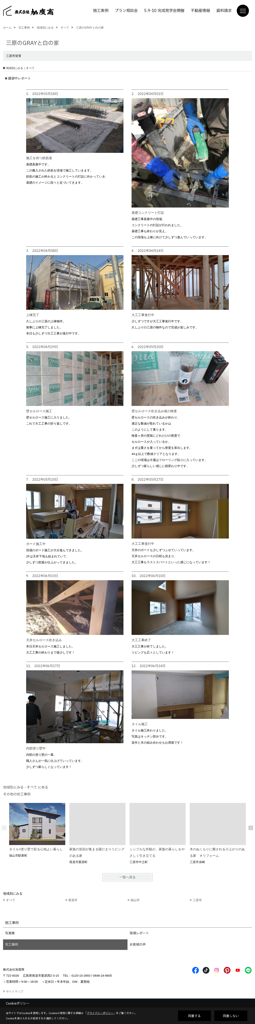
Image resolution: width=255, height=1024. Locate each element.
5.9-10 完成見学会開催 (164, 11)
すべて (10, 900)
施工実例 (100, 11)
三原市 (197, 900)
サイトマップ (14, 991)
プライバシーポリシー (100, 1013)
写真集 (10, 933)
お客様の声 (138, 944)
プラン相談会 (126, 11)
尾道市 (72, 900)
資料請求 (224, 11)
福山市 (135, 900)
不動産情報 (200, 11)
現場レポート (139, 933)
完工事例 (11, 944)
